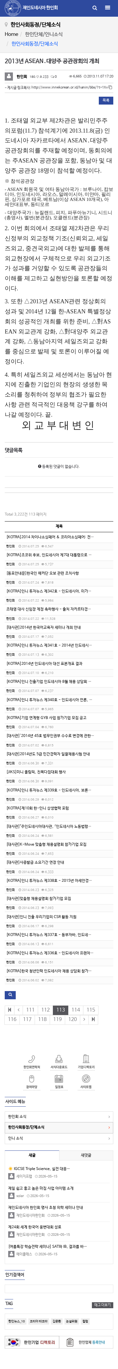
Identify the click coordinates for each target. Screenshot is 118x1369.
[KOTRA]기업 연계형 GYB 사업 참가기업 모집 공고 (46, 718)
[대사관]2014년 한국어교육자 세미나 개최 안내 (43, 627)
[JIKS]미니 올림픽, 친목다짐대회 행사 (36, 772)
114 (75, 1010)
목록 (106, 100)
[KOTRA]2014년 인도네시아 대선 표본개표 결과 (44, 664)
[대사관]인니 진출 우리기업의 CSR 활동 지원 (41, 917)
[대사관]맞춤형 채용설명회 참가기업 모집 (38, 899)
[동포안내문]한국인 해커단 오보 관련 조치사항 (42, 573)
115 (91, 1010)
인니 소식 (15, 1138)
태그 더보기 (102, 1305)
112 (45, 1010)
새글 (32, 1155)
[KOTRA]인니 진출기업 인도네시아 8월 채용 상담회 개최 (50, 682)
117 (27, 1020)
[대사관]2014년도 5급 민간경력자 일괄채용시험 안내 (48, 754)
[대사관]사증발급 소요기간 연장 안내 (35, 862)
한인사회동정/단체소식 (26, 1127)
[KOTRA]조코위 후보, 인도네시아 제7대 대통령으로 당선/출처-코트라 (61, 555)
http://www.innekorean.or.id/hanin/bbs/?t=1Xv (71, 87)
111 (30, 1010)
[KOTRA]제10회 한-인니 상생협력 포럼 (37, 808)
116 (12, 1020)
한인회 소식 (17, 1117)
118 (42, 1020)
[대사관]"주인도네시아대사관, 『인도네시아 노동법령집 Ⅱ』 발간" (56, 826)
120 (72, 1020)
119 (57, 1020)
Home (11, 34)
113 (60, 1010)
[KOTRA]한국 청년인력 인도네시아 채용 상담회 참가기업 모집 (54, 971)
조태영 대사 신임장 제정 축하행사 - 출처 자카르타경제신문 (52, 609)
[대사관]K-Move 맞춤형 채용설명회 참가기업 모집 (46, 844)
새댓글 (86, 1155)
